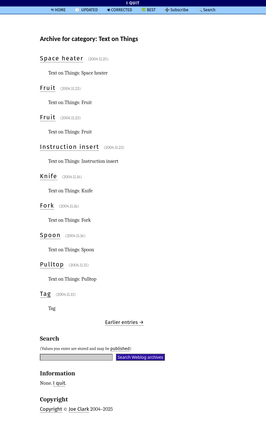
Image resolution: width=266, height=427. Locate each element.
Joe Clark (79, 409)
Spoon (50, 235)
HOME (60, 9)
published (120, 348)
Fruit (48, 88)
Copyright (51, 409)
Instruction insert (69, 147)
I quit (59, 383)
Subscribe (179, 9)
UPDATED (89, 9)
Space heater (61, 58)
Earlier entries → (124, 322)
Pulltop (52, 264)
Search (209, 9)
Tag (45, 294)
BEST (151, 9)
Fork (47, 205)
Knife (48, 176)
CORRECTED (121, 9)
